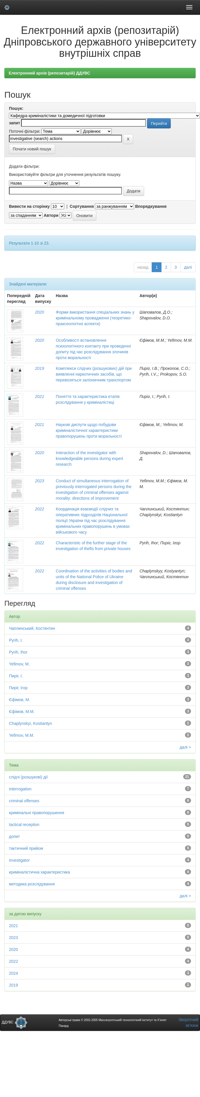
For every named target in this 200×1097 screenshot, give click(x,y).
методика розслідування (32, 884)
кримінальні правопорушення (36, 812)
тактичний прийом (26, 848)
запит (14, 123)
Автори (51, 215)
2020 (39, 312)
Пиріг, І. (16, 676)
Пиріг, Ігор (18, 687)
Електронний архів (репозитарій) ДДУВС (49, 73)
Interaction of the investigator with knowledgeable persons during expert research (89, 458)
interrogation (20, 789)
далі (188, 267)
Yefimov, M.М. (21, 735)
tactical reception (24, 824)
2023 (39, 481)
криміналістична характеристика (39, 872)
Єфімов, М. (19, 699)
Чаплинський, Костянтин (32, 628)
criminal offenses (24, 800)
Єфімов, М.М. (21, 711)
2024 (13, 973)
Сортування (82, 206)
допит (14, 836)
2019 (39, 368)
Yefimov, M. (19, 664)
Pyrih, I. (16, 640)
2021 (39, 396)
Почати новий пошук (32, 149)
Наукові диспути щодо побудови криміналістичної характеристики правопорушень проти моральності (89, 430)
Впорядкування (151, 206)
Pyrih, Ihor (18, 652)
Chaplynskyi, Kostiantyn (30, 723)
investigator (19, 860)
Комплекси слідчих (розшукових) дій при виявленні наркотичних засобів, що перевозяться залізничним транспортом (94, 374)
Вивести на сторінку (29, 206)
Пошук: (16, 108)
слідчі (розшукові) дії (28, 777)
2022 (39, 509)
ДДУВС (14, 1022)
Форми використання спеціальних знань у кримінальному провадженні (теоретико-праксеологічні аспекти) (95, 318)
